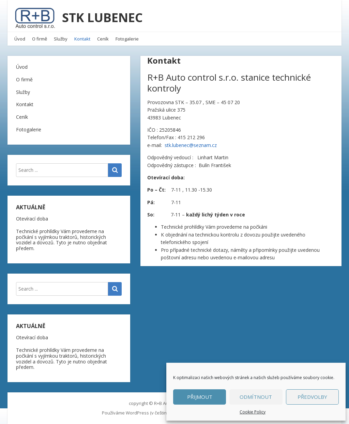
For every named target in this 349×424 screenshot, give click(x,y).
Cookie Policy (252, 412)
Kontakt (82, 39)
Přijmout (199, 396)
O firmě (39, 39)
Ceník (103, 39)
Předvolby (312, 396)
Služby (60, 39)
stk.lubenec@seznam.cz (191, 145)
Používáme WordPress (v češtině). (136, 413)
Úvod (19, 39)
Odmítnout (256, 396)
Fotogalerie (127, 39)
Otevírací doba (32, 218)
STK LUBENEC (102, 17)
